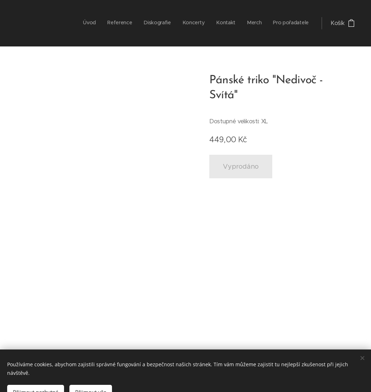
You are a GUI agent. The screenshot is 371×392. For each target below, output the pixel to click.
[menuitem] (242, 23)
